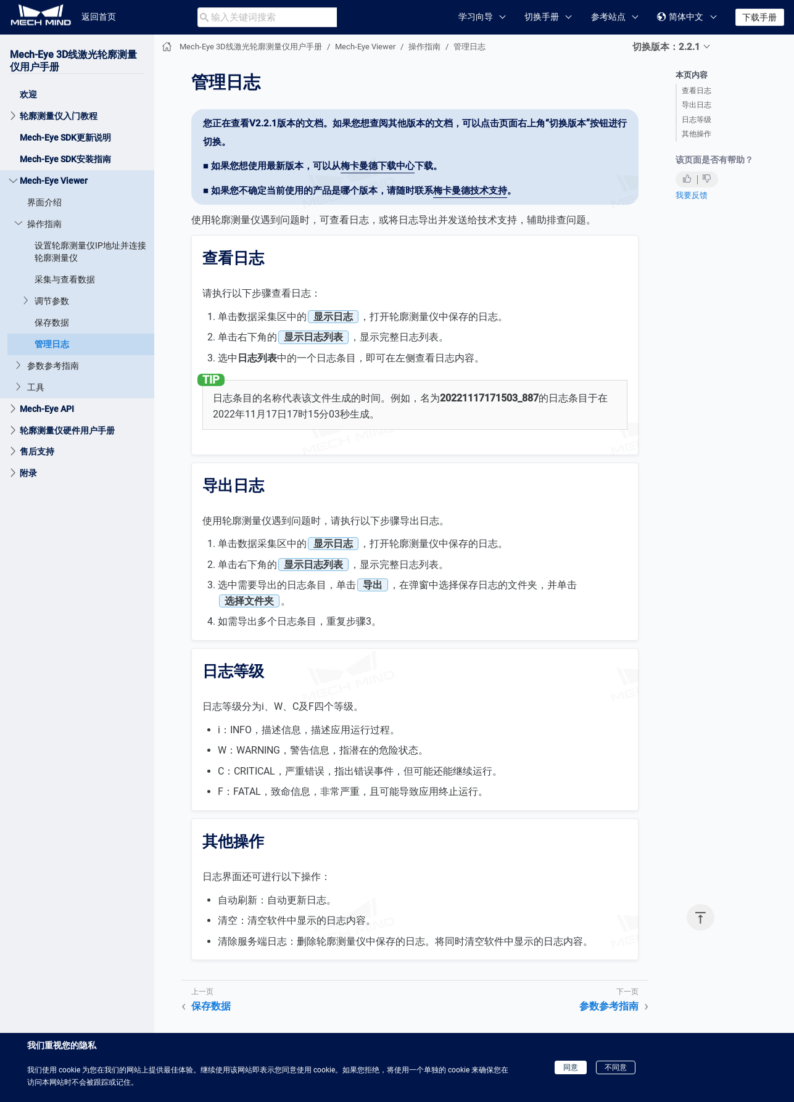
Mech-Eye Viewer (54, 181)
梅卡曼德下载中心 (378, 165)
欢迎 (28, 94)
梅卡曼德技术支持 (470, 190)
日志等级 (696, 119)
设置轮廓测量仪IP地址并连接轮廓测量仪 (90, 252)
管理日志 (52, 344)
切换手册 (541, 17)
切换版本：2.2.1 (666, 46)
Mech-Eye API (47, 409)
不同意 (616, 1067)
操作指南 (44, 224)
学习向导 (475, 17)
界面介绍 (44, 202)
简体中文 (680, 17)
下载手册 (759, 17)
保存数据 (52, 322)
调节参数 (52, 301)
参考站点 (608, 17)
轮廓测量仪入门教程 (58, 116)
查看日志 (696, 90)
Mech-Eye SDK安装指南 (65, 159)
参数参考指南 (53, 366)
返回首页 (98, 17)
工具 (35, 387)
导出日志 (696, 105)
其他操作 (696, 134)
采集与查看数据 (65, 279)
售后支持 (37, 451)
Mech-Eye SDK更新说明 (65, 137)
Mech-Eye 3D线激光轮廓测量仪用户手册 (251, 46)
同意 (570, 1067)
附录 (28, 473)
